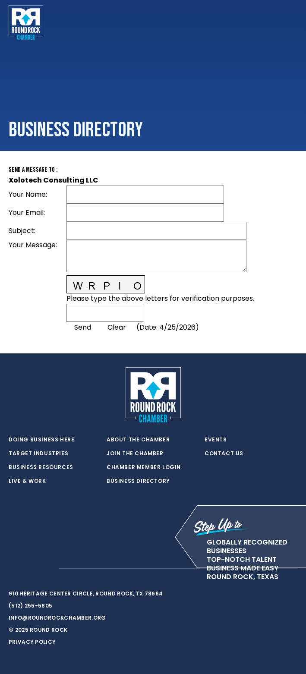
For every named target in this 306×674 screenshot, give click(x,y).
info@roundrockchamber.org (57, 617)
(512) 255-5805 (30, 605)
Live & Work (27, 481)
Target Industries (38, 453)
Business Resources (41, 467)
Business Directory (138, 481)
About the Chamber (138, 439)
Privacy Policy (32, 642)
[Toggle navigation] (290, 22)
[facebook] (30, 569)
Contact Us (224, 453)
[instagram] (47, 569)
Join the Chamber (135, 453)
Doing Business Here (41, 439)
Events (216, 439)
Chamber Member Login (144, 467)
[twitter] (13, 569)
